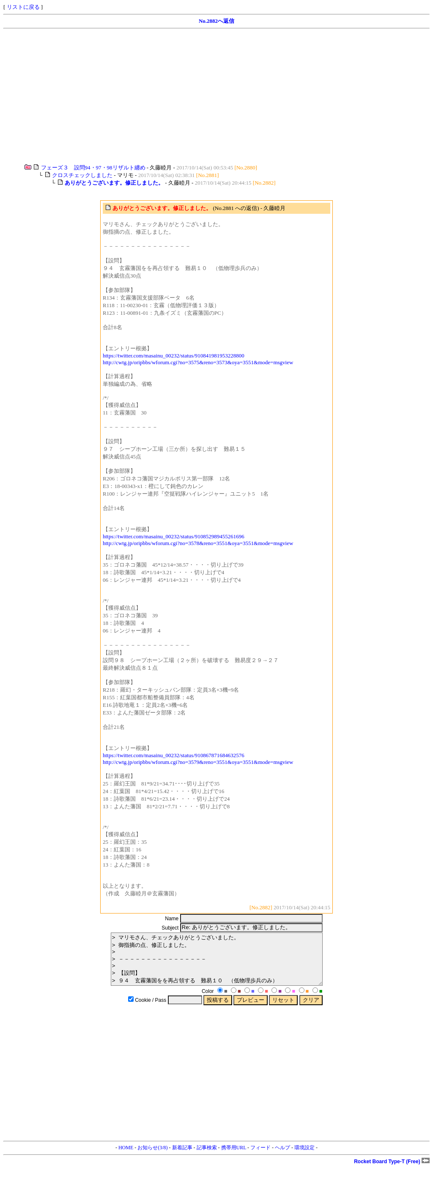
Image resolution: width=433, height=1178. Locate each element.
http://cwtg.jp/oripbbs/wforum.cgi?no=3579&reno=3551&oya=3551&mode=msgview (198, 762)
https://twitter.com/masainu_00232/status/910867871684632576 (173, 755)
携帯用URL (234, 1158)
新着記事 (182, 1158)
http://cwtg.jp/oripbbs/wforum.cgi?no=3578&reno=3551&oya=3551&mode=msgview (198, 543)
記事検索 (207, 1158)
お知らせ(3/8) (152, 1158)
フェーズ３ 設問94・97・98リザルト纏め (93, 167)
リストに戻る (23, 7)
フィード (260, 1158)
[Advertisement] (216, 96)
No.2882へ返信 (216, 21)
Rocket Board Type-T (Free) (392, 1172)
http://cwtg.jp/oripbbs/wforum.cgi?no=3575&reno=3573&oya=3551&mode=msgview (198, 362)
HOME (125, 1158)
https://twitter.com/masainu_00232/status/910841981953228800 (173, 355)
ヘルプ (282, 1158)
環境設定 (304, 1158)
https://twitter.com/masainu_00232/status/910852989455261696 (173, 536)
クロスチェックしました (82, 175)
